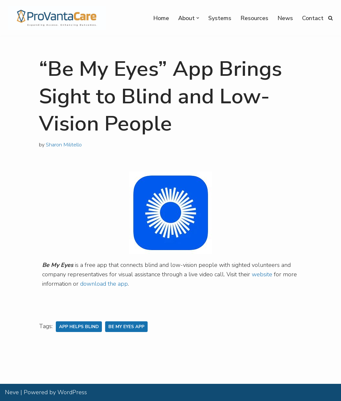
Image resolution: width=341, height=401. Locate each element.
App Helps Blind (79, 327)
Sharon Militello (64, 144)
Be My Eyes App (126, 327)
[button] (197, 18)
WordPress (72, 392)
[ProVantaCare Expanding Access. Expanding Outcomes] (55, 18)
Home (161, 18)
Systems (219, 18)
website (262, 274)
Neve (12, 392)
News (285, 18)
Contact (312, 18)
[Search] (330, 18)
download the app (104, 284)
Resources (254, 18)
